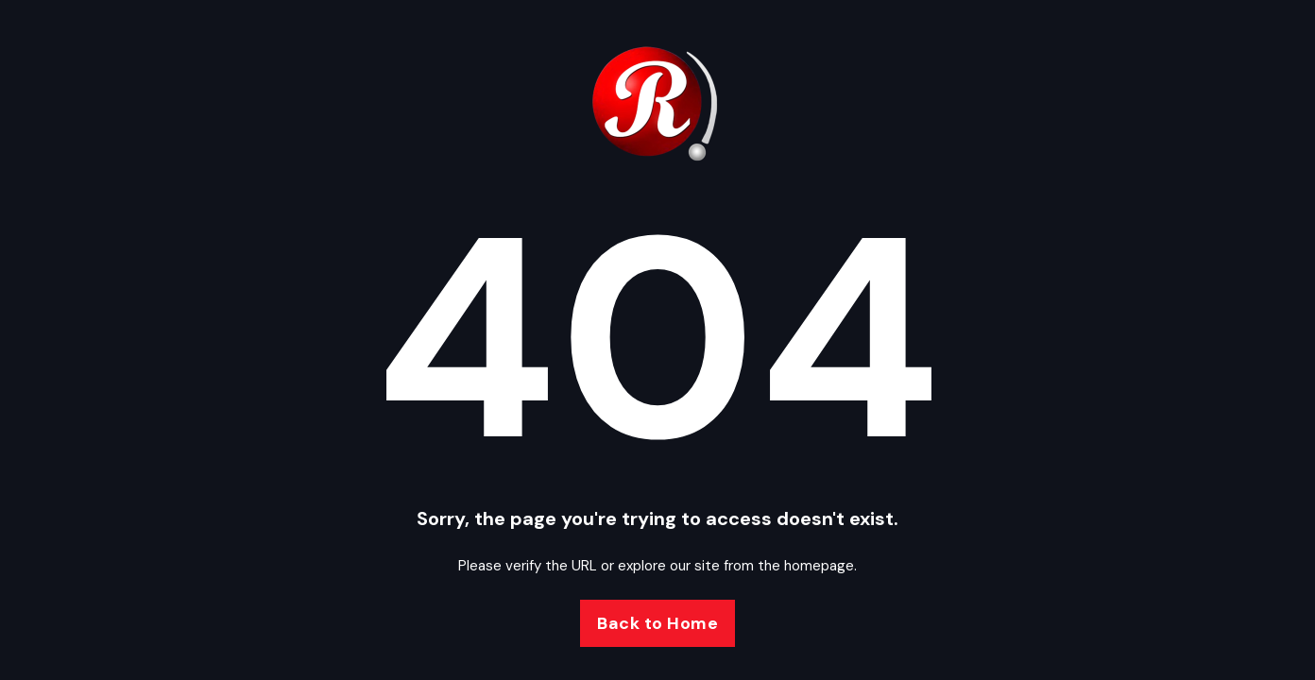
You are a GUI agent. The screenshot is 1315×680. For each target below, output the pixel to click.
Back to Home (657, 623)
